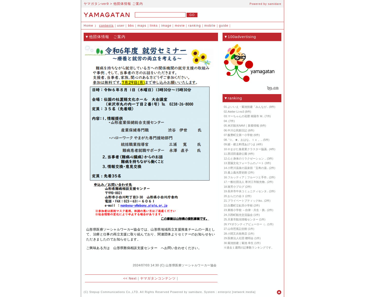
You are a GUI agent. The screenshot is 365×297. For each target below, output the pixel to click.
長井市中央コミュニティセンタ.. (248, 191)
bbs (131, 25)
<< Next (130, 278)
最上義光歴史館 (237, 172)
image (166, 25)
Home (88, 25)
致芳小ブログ (236, 186)
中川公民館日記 (237, 130)
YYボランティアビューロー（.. (247, 224)
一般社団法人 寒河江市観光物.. (247, 181)
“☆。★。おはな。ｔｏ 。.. (245, 139)
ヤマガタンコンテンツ (158, 278)
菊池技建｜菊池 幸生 (240, 242)
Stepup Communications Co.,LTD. (114, 291)
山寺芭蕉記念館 (237, 228)
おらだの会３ (236, 196)
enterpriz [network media (236, 291)
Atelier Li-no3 (236, 111)
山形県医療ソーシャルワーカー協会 (191, 265)
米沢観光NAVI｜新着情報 (243, 125)
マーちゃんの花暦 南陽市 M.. (246, 116)
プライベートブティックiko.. (245, 200)
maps (141, 25)
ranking (194, 25)
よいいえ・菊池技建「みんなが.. (248, 106)
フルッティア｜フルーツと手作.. (248, 177)
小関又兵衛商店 (237, 233)
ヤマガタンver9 (96, 4)
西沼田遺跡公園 (237, 153)
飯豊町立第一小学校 (240, 134)
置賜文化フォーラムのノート (246, 163)
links (154, 25)
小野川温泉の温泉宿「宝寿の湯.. (248, 167)
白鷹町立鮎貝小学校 (240, 205)
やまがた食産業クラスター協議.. (248, 149)
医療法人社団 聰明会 (240, 238)
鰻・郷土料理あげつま (242, 144)
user (120, 25)
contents (106, 25)
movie (180, 25)
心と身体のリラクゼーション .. (247, 158)
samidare (274, 3)
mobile (209, 25)
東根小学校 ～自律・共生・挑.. (247, 210)
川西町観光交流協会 (240, 214)
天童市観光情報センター (243, 219)
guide (223, 25)
